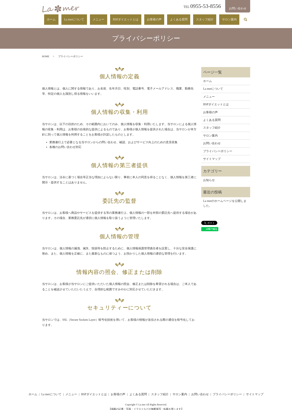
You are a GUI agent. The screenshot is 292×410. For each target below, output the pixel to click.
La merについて (111, 17)
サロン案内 (232, 17)
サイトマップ (212, 155)
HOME (45, 52)
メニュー (129, 17)
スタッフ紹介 (213, 17)
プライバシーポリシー (217, 147)
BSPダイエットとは (151, 17)
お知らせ (209, 176)
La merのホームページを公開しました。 (224, 199)
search (245, 18)
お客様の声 (174, 17)
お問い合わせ (212, 139)
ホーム (93, 17)
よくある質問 (193, 17)
